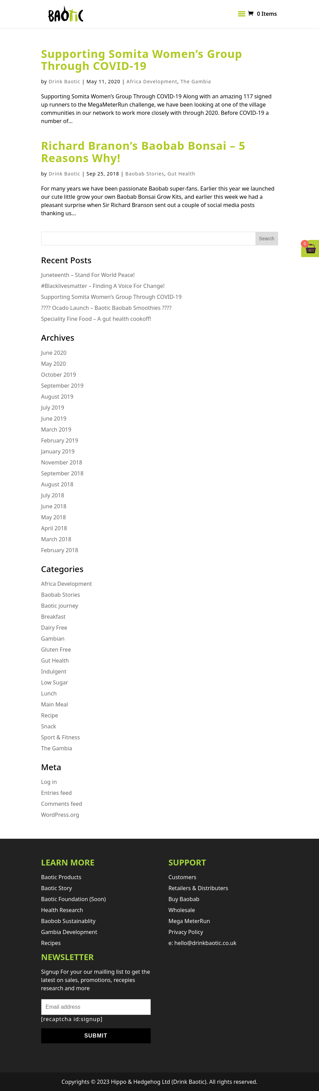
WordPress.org (60, 815)
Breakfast (53, 616)
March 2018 (56, 539)
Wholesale (181, 910)
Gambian (53, 638)
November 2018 (61, 462)
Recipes (51, 943)
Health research (62, 910)
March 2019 (56, 429)
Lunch (49, 693)
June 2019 (54, 418)
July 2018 (52, 495)
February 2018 (59, 550)
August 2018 (57, 484)
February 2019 (59, 440)
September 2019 (62, 385)
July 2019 (52, 407)
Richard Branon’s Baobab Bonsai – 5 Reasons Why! (143, 151)
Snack (48, 726)
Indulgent (54, 671)
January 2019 (58, 451)
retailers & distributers (198, 888)
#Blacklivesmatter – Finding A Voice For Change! (103, 286)
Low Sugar (54, 682)
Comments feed (61, 804)
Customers (182, 877)
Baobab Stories (144, 173)
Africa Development (152, 81)
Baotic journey (59, 605)
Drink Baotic (64, 81)
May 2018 (53, 517)
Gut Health (181, 173)
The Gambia (196, 81)
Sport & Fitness (60, 737)
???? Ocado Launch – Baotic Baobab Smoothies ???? (106, 308)
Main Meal (54, 704)
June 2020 (54, 352)
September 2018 (62, 473)
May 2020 (53, 363)
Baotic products (61, 877)
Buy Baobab (183, 899)
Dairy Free (54, 627)
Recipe (49, 715)
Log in (49, 782)
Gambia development (69, 932)
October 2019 (58, 374)
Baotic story (56, 888)
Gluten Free (56, 649)
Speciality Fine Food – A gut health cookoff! (96, 319)
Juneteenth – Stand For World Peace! (88, 275)
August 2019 (57, 396)
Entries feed (56, 793)
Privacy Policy (185, 932)
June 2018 (54, 506)
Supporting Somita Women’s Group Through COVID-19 (141, 59)
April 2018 (54, 528)
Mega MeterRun (189, 921)
